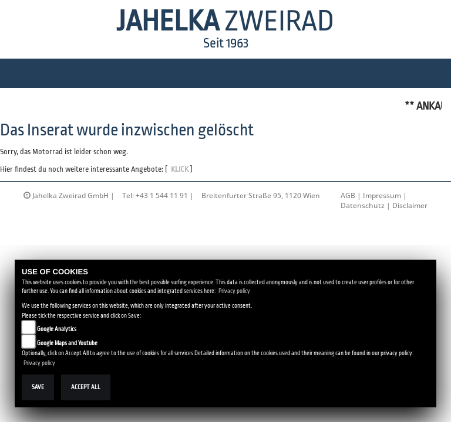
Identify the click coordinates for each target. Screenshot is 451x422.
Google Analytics (56, 329)
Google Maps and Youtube (67, 343)
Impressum (382, 195)
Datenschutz (363, 205)
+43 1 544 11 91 (162, 195)
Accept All (85, 387)
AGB (348, 195)
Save (38, 387)
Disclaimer (410, 205)
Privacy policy (234, 291)
